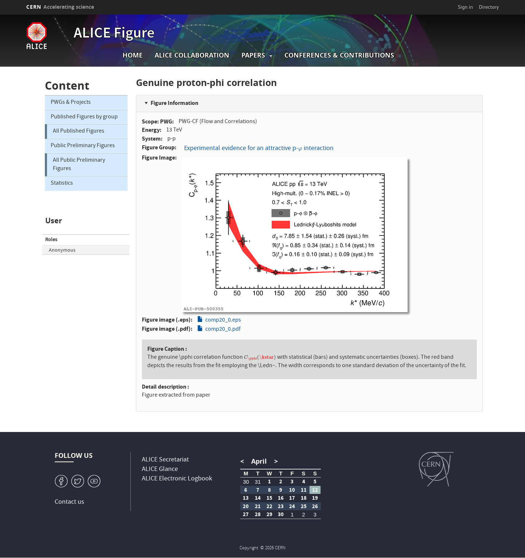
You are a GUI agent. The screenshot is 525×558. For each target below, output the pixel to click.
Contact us (69, 502)
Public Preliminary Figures (83, 146)
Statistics (62, 183)
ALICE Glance (160, 470)
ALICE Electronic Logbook (177, 479)
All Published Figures (78, 131)
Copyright (249, 548)
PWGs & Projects (71, 102)
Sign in (465, 7)
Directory (489, 7)
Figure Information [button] (174, 103)
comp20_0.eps (223, 320)
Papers (253, 55)
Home (132, 55)
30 (246, 482)
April (259, 461)
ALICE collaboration (192, 55)
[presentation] (300, 149)
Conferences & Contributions (339, 55)
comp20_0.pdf (223, 329)
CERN (60, 6)
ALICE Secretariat (165, 460)
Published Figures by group (84, 117)
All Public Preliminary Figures (79, 164)
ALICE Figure (114, 34)
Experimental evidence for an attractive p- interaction (259, 149)
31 (258, 482)
